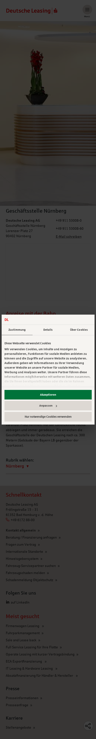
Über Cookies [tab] (79, 329)
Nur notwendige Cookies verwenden (48, 416)
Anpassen (48, 405)
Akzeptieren (48, 394)
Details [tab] (48, 329)
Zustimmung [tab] (17, 329)
